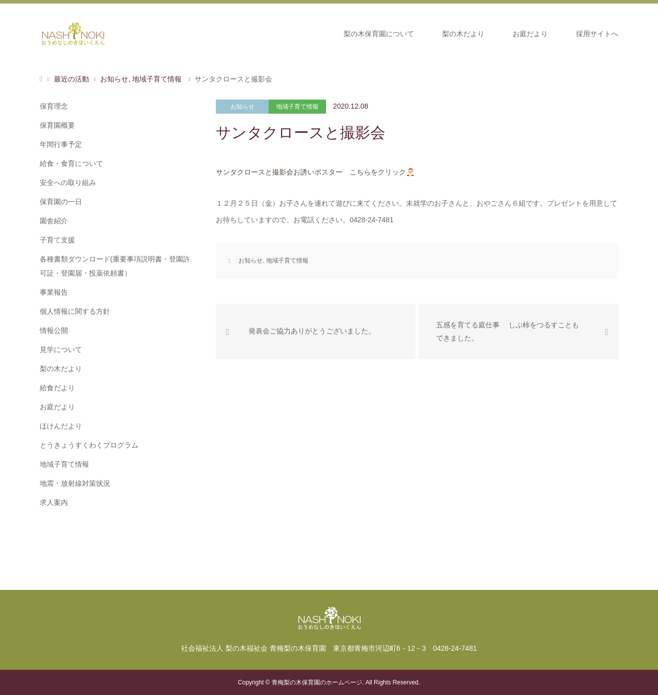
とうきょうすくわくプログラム (89, 445)
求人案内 (54, 502)
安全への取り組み (68, 183)
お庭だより (530, 34)
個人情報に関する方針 (75, 311)
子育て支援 (57, 240)
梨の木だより (463, 34)
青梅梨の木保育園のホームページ (317, 682)
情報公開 (54, 330)
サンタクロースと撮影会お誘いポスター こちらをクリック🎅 (315, 172)
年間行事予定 (61, 144)
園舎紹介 (54, 221)
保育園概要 (57, 125)
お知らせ (242, 106)
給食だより (57, 388)
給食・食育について (71, 163)
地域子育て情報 (297, 106)
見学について (61, 349)
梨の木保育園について (379, 34)
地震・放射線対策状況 (75, 483)
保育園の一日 (61, 202)
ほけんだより (61, 426)
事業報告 (54, 292)
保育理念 (54, 106)
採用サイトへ (597, 34)
